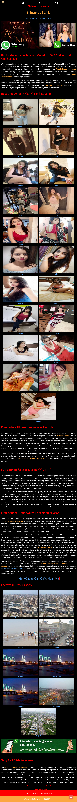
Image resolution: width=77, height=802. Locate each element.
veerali (38, 420)
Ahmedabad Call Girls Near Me (38, 578)
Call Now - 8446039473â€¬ (38, 18)
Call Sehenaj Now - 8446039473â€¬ (39, 793)
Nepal (38, 735)
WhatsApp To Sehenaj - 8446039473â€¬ (38, 799)
